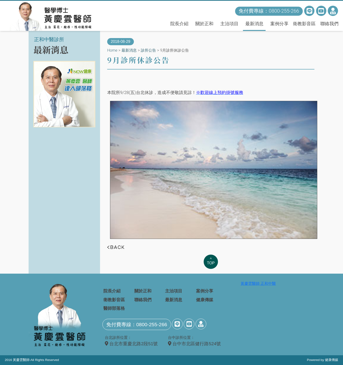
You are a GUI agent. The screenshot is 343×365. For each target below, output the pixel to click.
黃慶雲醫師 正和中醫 (258, 283)
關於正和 (204, 23)
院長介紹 (179, 23)
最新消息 (254, 23)
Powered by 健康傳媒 (322, 360)
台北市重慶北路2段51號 (131, 343)
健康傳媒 (204, 299)
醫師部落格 (114, 308)
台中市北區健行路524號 (194, 343)
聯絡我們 (329, 23)
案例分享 (279, 23)
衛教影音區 (304, 23)
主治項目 (229, 23)
